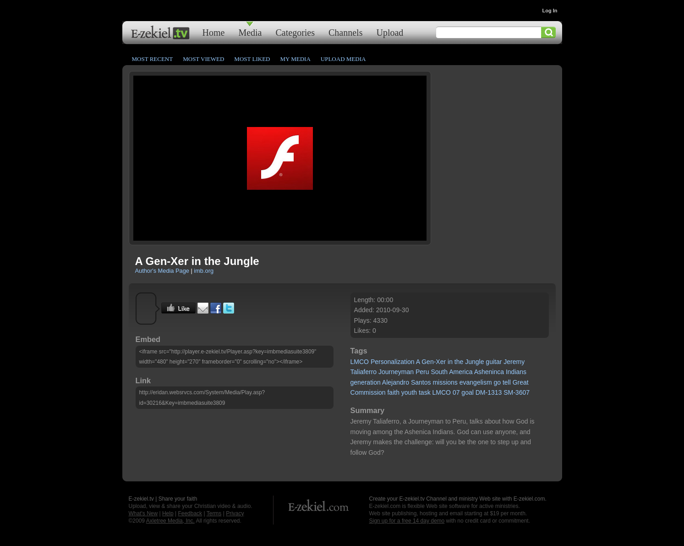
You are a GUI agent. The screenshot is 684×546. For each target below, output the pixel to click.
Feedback (190, 513)
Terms (214, 513)
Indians (516, 371)
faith (393, 392)
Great (521, 382)
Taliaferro (363, 371)
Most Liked (252, 58)
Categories (295, 32)
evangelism (476, 382)
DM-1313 (489, 392)
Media (250, 32)
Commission (368, 392)
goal (467, 392)
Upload (389, 32)
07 (456, 392)
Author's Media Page (162, 270)
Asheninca (489, 371)
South (439, 371)
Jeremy (514, 361)
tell (507, 382)
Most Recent (152, 58)
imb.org (203, 270)
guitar (494, 361)
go (497, 382)
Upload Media (343, 58)
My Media (295, 58)
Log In (550, 10)
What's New (143, 513)
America (460, 371)
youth (409, 392)
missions (444, 382)
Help (168, 513)
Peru (422, 371)
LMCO (359, 361)
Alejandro (395, 382)
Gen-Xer (433, 361)
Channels (345, 32)
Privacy (235, 513)
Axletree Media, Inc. (170, 521)
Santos (421, 382)
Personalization (393, 361)
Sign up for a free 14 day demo (407, 521)
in (450, 361)
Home (213, 32)
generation (365, 382)
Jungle (474, 361)
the (458, 361)
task (425, 392)
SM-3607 (516, 392)
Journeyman (396, 371)
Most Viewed (203, 58)
